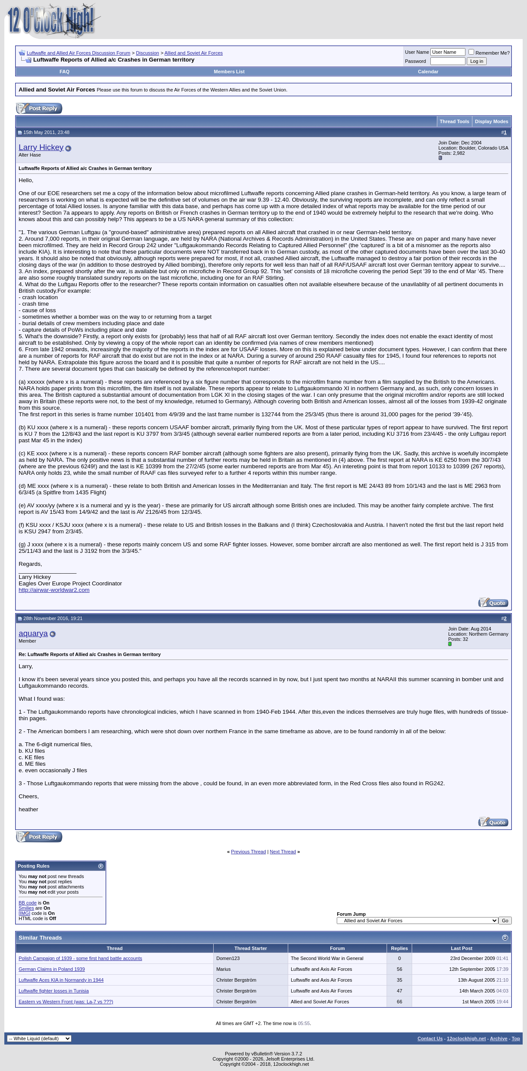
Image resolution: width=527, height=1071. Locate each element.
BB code (28, 902)
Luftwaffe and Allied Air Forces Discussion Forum (78, 53)
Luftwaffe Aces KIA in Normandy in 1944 (61, 980)
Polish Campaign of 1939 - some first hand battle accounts (80, 958)
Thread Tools (454, 121)
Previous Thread (248, 851)
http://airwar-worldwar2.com (54, 590)
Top (516, 1038)
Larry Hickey (41, 147)
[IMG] (24, 913)
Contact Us (429, 1038)
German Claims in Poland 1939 (52, 969)
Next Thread (283, 851)
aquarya (33, 633)
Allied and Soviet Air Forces (194, 53)
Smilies (26, 908)
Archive (498, 1038)
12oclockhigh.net (466, 1038)
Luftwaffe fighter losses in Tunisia (54, 990)
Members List (229, 71)
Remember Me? (489, 53)
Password (415, 61)
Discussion (147, 53)
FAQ (65, 71)
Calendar (428, 71)
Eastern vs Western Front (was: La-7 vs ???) (66, 1001)
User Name (417, 52)
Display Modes (491, 121)
